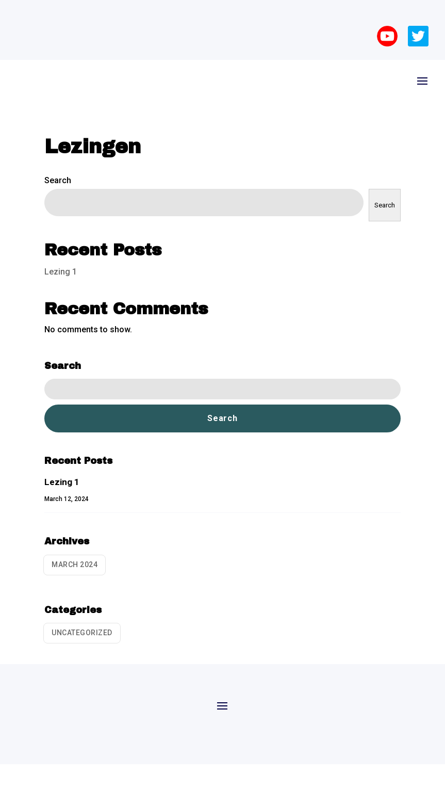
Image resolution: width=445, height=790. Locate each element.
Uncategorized (82, 632)
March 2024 (74, 564)
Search (57, 180)
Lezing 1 (60, 272)
